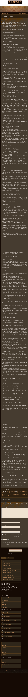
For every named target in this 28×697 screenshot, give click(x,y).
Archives (8, 559)
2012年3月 (4, 656)
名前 (3, 522)
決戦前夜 (4, 606)
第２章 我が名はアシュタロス (10, 572)
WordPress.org (5, 668)
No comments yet (23, 491)
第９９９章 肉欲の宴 (8, 581)
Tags (13, 559)
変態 (18, 494)
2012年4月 (4, 654)
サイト (2, 532)
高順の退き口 (5, 601)
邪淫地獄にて (5, 13)
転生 (9, 495)
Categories (3, 559)
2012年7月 (4, 649)
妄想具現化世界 (15, 2)
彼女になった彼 (6, 565)
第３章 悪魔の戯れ (7, 574)
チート (10, 492)
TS (17, 491)
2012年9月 (4, 644)
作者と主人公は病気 (8, 494)
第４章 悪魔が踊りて (8, 576)
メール (3, 527)
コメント (4, 507)
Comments (11, 671)
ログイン (4, 661)
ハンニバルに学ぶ (6, 599)
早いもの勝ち (5, 608)
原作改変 (15, 494)
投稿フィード (5, 664)
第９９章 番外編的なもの (9, 579)
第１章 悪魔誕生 (11, 491)
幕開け (3, 604)
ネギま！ (14, 492)
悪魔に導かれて (6, 567)
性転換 (21, 494)
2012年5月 (4, 651)
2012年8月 (4, 647)
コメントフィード (6, 666)
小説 (3, 562)
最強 (7, 495)
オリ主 (7, 492)
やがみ (13, 490)
